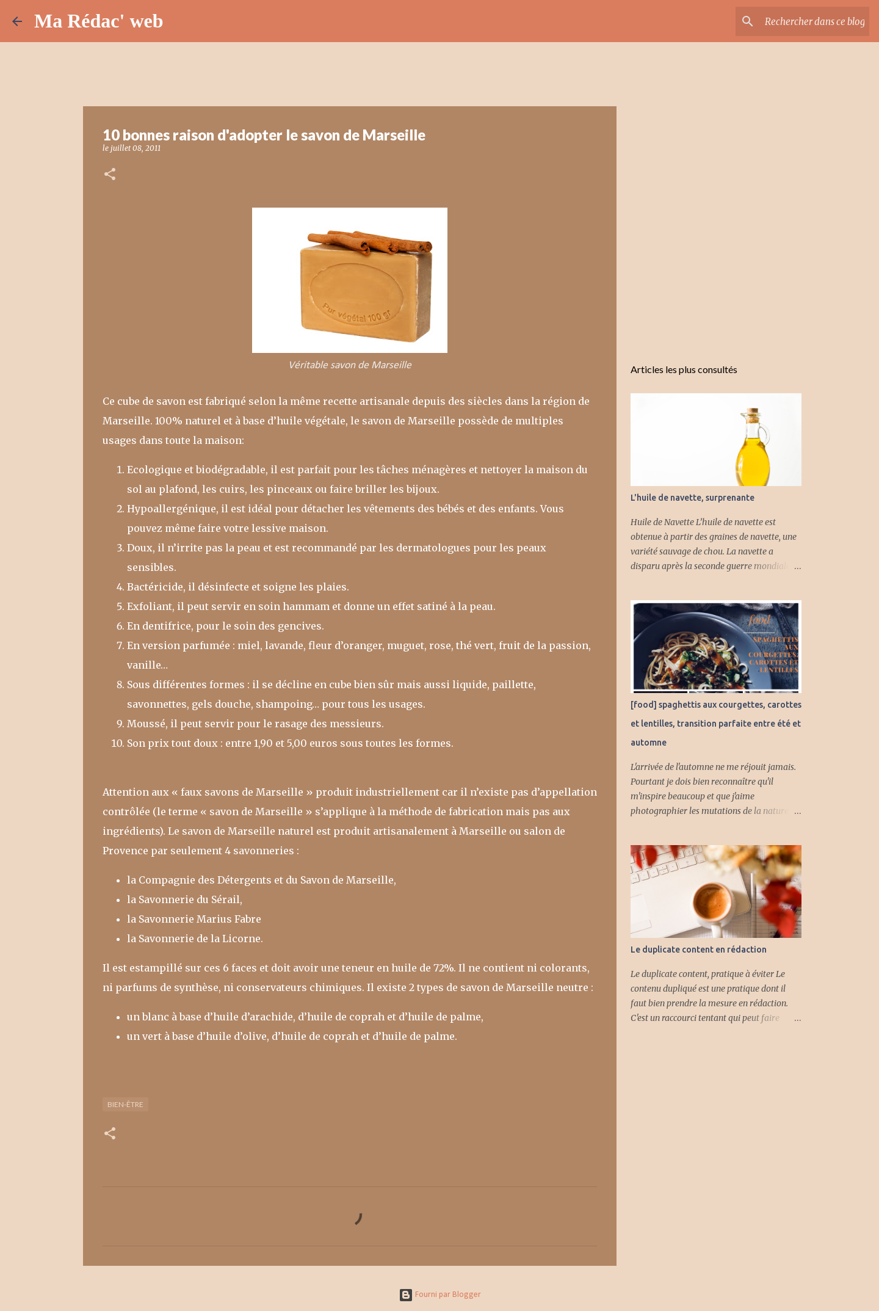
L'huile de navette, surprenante (692, 498)
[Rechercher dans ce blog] (805, 21)
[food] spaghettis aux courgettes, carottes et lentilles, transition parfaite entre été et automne (716, 723)
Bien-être (125, 1104)
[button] (110, 175)
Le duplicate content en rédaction (699, 949)
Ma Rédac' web (99, 21)
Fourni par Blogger (440, 1294)
